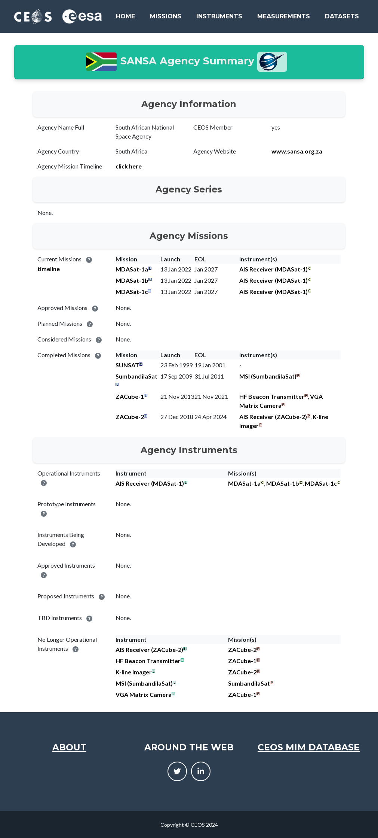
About (69, 747)
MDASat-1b (132, 280)
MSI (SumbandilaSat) (267, 376)
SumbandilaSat (136, 376)
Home (125, 16)
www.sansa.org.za (296, 151)
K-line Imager (134, 671)
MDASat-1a (132, 269)
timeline (48, 268)
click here (129, 166)
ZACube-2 (130, 416)
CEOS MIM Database (309, 747)
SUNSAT (127, 364)
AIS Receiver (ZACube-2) (273, 416)
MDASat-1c (132, 291)
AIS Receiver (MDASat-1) (273, 269)
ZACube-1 (130, 396)
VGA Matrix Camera (144, 694)
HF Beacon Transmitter (271, 396)
